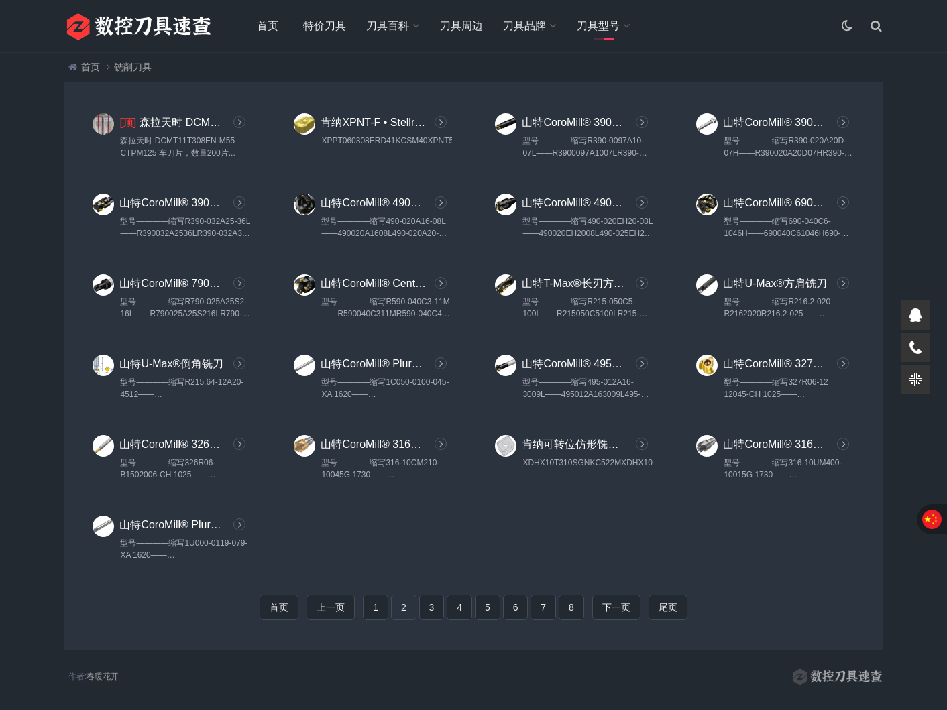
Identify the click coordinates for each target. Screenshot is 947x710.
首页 (267, 26)
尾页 (668, 607)
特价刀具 (324, 26)
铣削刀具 (133, 67)
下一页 (616, 607)
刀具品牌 (524, 26)
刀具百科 (387, 26)
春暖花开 (103, 676)
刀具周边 (461, 26)
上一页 (331, 607)
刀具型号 (598, 26)
